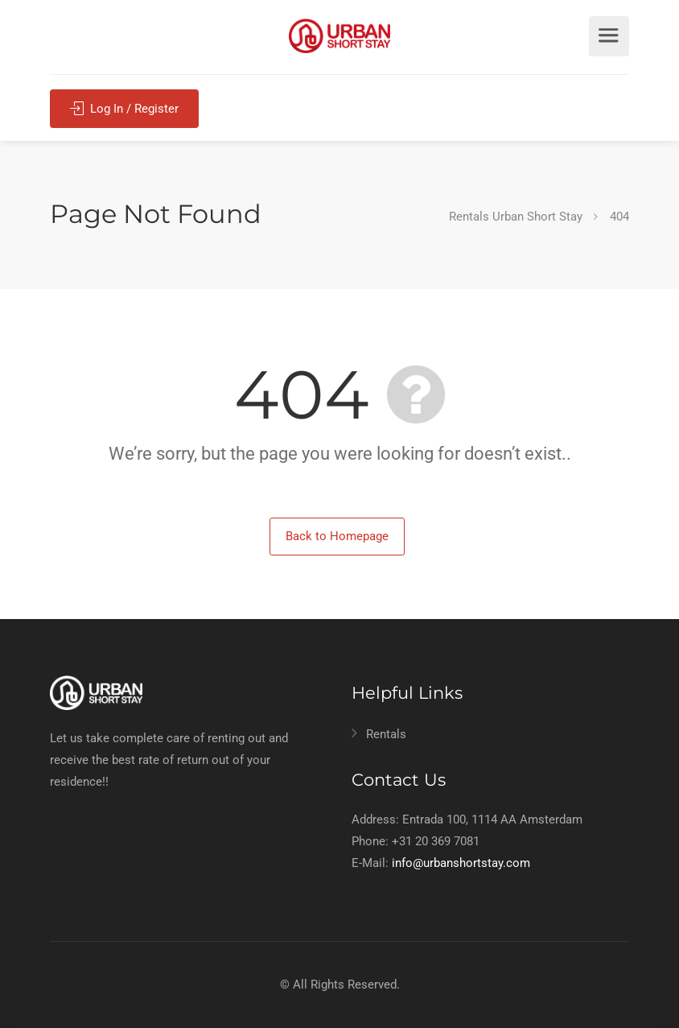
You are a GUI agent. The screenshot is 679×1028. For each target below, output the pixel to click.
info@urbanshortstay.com (461, 863)
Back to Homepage (337, 536)
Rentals (386, 734)
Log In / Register (124, 107)
